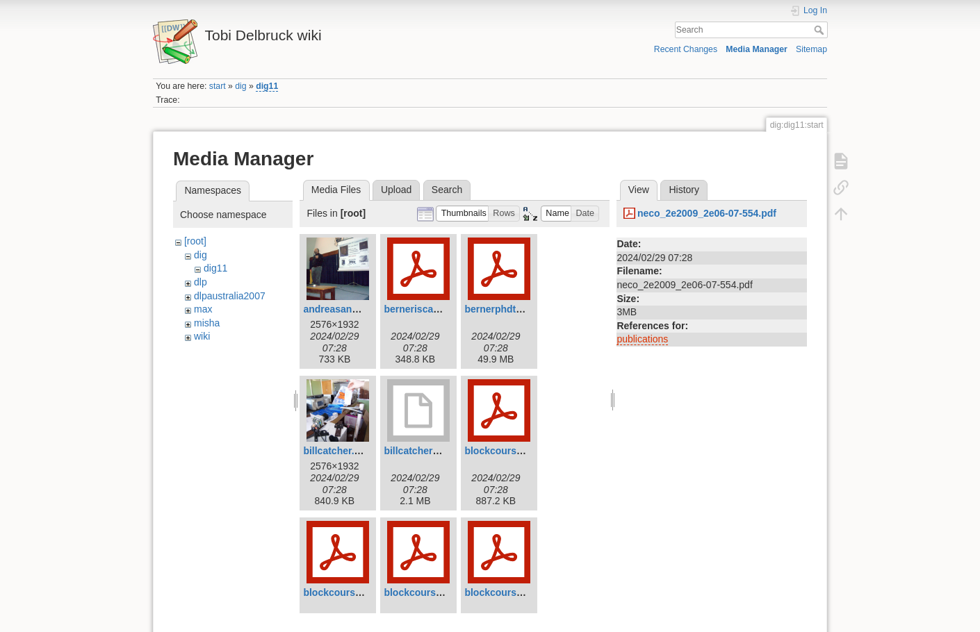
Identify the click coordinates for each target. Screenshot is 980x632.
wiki (202, 336)
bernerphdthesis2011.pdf (522, 309)
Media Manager (756, 49)
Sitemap (811, 49)
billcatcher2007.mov (430, 450)
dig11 (267, 86)
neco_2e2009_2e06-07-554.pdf (706, 213)
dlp (200, 282)
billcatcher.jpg (335, 450)
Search (820, 30)
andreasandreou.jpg (349, 309)
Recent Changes (685, 49)
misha (207, 323)
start (217, 86)
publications (642, 338)
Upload (396, 189)
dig (240, 86)
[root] (195, 241)
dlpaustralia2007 (230, 295)
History (684, 189)
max (203, 309)
